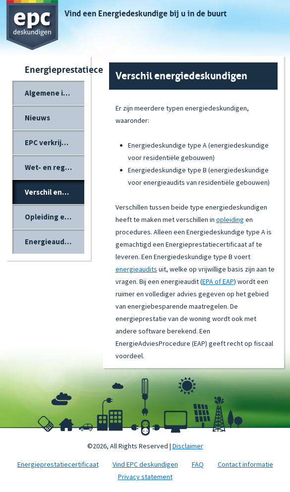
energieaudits (136, 269)
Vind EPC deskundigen (145, 464)
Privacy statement (145, 476)
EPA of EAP (218, 281)
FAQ (198, 464)
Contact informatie (245, 464)
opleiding (230, 219)
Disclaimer (188, 445)
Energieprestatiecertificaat (58, 464)
